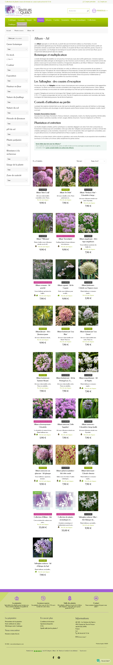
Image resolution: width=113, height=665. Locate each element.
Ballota (70, 118)
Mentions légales (100, 643)
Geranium (66, 116)
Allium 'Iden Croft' (42, 192)
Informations (82, 618)
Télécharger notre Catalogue (13, 626)
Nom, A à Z (98, 161)
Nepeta (36, 118)
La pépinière (16, 603)
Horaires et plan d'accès (12, 634)
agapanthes (102, 85)
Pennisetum (53, 116)
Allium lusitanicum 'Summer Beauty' (42, 379)
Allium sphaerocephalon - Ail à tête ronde (65, 472)
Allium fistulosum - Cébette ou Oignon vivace (88, 286)
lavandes (54, 118)
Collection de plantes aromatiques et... (65, 518)
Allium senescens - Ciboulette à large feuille (88, 425)
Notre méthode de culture (12, 624)
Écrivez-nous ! (82, 637)
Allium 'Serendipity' (66, 239)
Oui (10, 59)
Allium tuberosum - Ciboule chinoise (88, 472)
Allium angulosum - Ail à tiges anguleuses (88, 240)
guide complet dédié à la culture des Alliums (60, 148)
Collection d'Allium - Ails (43, 517)
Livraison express (43, 603)
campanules (74, 116)
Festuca (60, 116)
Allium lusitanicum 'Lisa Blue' (65, 333)
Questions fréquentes (46, 624)
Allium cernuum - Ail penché (42, 286)
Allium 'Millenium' (42, 239)
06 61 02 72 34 (47, 2)
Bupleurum (90, 118)
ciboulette (72, 106)
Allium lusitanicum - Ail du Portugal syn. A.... (65, 379)
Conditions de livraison (47, 622)
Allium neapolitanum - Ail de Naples (88, 379)
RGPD (106, 643)
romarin (59, 118)
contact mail (36, 2)
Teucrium (83, 118)
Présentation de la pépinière (13, 622)
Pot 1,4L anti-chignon (42, 200)
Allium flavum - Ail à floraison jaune (43, 333)
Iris (84, 116)
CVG (42, 626)
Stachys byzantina (91, 116)
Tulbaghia (43, 93)
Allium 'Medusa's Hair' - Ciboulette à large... (88, 193)
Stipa (47, 116)
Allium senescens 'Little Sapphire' (65, 425)
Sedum (41, 118)
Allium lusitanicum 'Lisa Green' (88, 333)
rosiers (80, 116)
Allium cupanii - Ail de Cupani (66, 286)
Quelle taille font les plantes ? (49, 628)
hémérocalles (101, 116)
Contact (96, 603)
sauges (65, 118)
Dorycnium (76, 118)
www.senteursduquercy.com (17, 644)
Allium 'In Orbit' (65, 192)
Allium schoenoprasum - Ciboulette (43, 425)
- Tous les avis (56, 651)
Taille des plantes (70, 603)
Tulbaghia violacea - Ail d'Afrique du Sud (42, 564)
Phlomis (98, 118)
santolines (47, 118)
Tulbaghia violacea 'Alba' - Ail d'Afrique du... (88, 518)
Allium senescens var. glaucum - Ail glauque (43, 472)
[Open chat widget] (102, 659)
